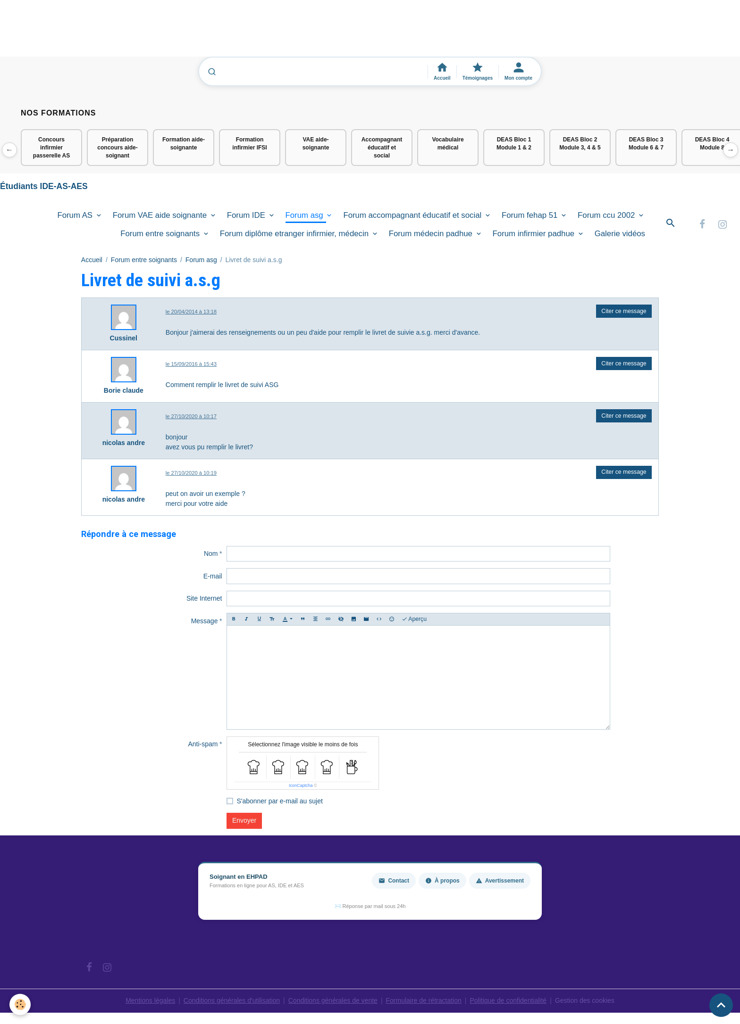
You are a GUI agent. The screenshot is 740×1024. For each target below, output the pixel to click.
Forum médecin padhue (432, 233)
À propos (442, 880)
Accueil (91, 260)
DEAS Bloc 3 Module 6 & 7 (646, 143)
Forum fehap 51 (531, 215)
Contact (393, 880)
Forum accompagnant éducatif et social (413, 215)
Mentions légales (150, 1000)
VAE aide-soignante (316, 143)
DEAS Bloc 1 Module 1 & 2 (513, 143)
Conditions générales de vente (333, 1000)
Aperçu (414, 619)
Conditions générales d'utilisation (232, 1000)
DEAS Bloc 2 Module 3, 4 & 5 (579, 143)
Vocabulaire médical (447, 143)
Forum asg (306, 215)
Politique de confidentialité (508, 1000)
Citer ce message (623, 311)
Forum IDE (247, 215)
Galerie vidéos (620, 233)
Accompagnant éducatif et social (382, 147)
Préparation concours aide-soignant (117, 147)
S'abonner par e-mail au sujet (279, 801)
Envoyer (244, 820)
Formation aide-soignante (183, 143)
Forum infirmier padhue (535, 233)
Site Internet (204, 598)
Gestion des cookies (584, 1000)
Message (204, 621)
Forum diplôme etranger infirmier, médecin (295, 233)
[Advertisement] (172, 32)
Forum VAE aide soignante (161, 215)
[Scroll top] (721, 1005)
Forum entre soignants (161, 233)
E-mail (212, 576)
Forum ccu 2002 (607, 215)
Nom (211, 553)
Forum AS (75, 215)
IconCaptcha (301, 785)
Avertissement (500, 880)
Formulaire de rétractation (424, 1000)
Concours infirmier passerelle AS (51, 147)
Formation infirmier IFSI (249, 143)
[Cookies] (20, 1004)
